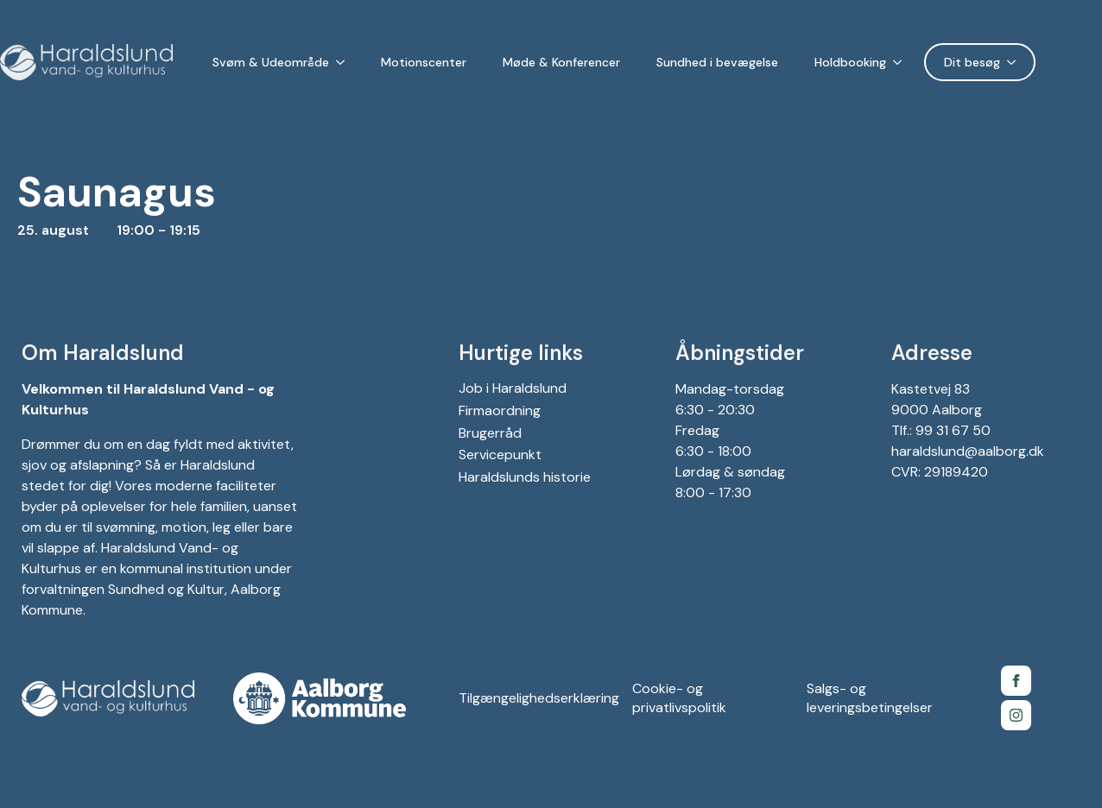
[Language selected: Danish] (1072, 63)
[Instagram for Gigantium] (1016, 715)
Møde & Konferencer (561, 62)
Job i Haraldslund (513, 388)
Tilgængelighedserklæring (539, 698)
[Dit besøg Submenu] (1014, 62)
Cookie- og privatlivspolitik (679, 697)
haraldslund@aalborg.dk (967, 451)
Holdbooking (850, 62)
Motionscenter (423, 62)
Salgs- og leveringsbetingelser (870, 697)
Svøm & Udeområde (270, 62)
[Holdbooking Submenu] (900, 62)
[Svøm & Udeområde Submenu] (343, 62)
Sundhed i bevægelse (717, 62)
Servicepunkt (500, 454)
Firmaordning (500, 410)
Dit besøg (972, 62)
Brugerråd (490, 433)
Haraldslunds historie (525, 477)
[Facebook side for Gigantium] (1016, 681)
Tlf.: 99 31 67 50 (941, 430)
